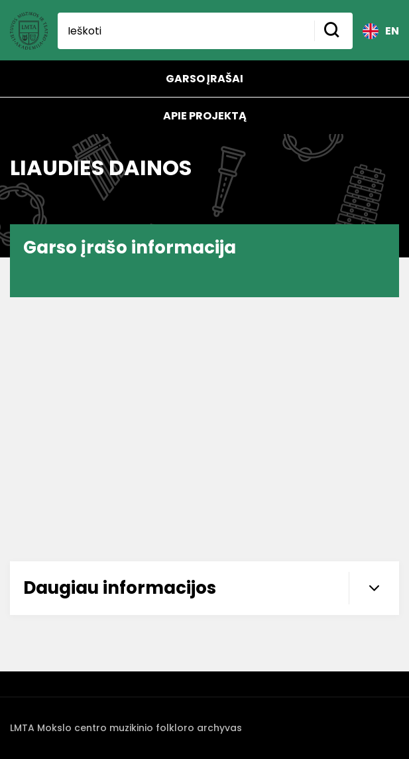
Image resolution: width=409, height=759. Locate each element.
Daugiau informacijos (211, 588)
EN (381, 31)
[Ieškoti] (186, 31)
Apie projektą (205, 115)
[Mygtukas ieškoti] (333, 31)
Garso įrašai (204, 78)
